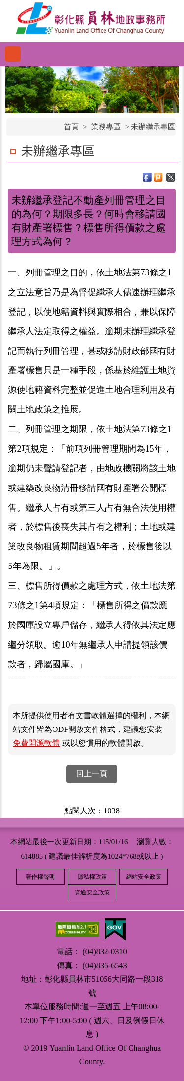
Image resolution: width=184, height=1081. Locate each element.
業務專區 (106, 127)
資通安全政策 (92, 892)
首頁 (71, 127)
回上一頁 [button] (91, 773)
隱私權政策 (92, 877)
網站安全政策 (143, 877)
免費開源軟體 (36, 743)
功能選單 (13, 54)
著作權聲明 (40, 877)
